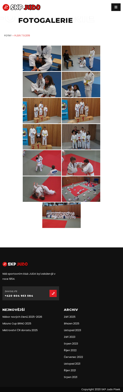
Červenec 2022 (73, 357)
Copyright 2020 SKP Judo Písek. (101, 389)
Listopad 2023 (72, 330)
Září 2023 (69, 337)
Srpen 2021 (70, 377)
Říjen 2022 (70, 350)
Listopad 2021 (72, 364)
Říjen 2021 (70, 370)
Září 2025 (69, 317)
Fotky (8, 35)
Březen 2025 (71, 323)
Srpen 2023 (71, 343)
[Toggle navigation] (116, 7)
